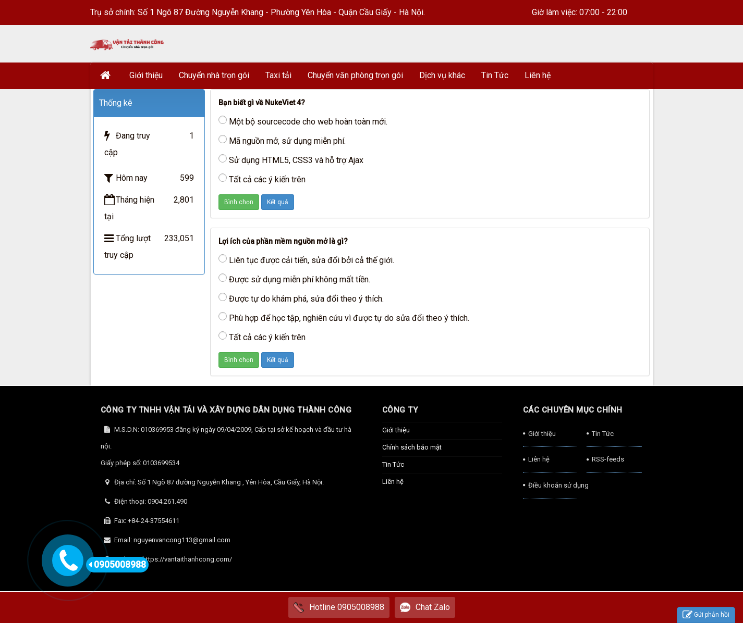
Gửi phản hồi (706, 615)
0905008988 (117, 564)
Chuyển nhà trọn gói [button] (214, 75)
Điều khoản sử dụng (553, 485)
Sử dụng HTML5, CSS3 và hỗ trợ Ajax (290, 159)
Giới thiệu (396, 430)
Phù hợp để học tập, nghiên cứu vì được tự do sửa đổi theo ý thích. (343, 317)
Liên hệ (393, 481)
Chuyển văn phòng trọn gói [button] (355, 75)
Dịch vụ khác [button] (442, 75)
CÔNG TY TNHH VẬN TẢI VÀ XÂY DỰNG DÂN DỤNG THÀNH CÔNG (226, 410)
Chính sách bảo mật (412, 447)
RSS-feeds (608, 459)
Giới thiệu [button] (146, 75)
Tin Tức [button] (494, 75)
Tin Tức (393, 464)
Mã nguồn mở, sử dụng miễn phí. (282, 140)
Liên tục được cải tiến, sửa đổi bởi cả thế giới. (306, 259)
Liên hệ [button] (538, 75)
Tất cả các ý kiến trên (262, 178)
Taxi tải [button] (278, 75)
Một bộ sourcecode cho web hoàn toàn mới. (302, 121)
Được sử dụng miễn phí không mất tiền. (294, 278)
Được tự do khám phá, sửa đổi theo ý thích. (301, 298)
